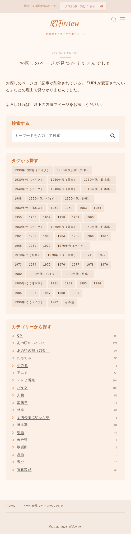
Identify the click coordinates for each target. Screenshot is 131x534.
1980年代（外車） (78, 274)
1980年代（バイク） (43, 274)
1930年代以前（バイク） (32, 170)
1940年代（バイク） (29, 189)
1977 (76, 264)
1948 (18, 198)
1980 (18, 274)
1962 (33, 236)
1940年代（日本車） (98, 189)
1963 (47, 236)
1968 (18, 245)
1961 (18, 236)
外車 (67, 410)
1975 (47, 264)
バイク (67, 388)
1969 (33, 245)
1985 (18, 293)
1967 (104, 236)
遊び (67, 462)
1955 (18, 217)
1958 (61, 217)
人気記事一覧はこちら (80, 6)
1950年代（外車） (78, 198)
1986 (33, 293)
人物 (67, 395)
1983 (83, 283)
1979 (104, 264)
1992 (54, 302)
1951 (54, 208)
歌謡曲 (67, 447)
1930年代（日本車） (98, 179)
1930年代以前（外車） (73, 170)
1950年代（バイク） (43, 198)
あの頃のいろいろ (67, 343)
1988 (61, 293)
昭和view (65, 24)
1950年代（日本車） (29, 208)
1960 (90, 217)
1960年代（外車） (64, 227)
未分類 (67, 440)
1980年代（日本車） (29, 283)
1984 (97, 283)
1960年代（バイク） (29, 227)
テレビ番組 (67, 380)
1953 (83, 208)
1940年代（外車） (64, 189)
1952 (69, 208)
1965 (76, 236)
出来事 (67, 402)
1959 (76, 217)
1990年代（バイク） (29, 302)
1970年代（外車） (27, 255)
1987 (47, 293)
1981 (54, 283)
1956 (33, 217)
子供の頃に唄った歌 (67, 417)
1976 (61, 264)
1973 (18, 264)
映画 (67, 432)
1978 (90, 264)
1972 (102, 255)
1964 (61, 236)
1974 (33, 264)
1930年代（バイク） (29, 179)
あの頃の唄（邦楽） (67, 350)
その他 (70, 302)
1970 (47, 245)
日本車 (67, 425)
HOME (10, 505)
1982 (69, 283)
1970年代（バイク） (72, 245)
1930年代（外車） (64, 179)
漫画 (67, 455)
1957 (47, 217)
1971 (88, 255)
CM (67, 336)
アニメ (67, 373)
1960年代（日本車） (98, 227)
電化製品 (67, 469)
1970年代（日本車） (62, 255)
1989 (76, 293)
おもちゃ (67, 358)
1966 (90, 236)
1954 (97, 208)
